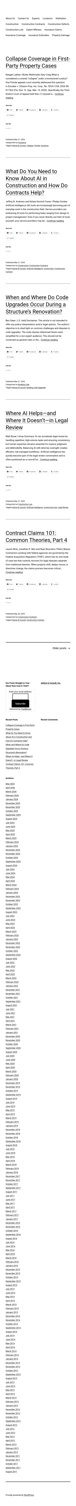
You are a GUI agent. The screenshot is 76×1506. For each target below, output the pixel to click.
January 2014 (12, 1359)
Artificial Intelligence (35, 269)
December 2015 (13, 1269)
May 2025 (10, 830)
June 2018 (10, 1153)
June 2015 (10, 1293)
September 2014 (13, 1328)
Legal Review (63, 507)
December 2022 (13, 943)
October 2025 (12, 811)
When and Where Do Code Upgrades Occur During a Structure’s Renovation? (37, 304)
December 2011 (13, 1456)
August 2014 (11, 1332)
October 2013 (12, 1370)
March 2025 (11, 838)
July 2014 (10, 1335)
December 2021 (13, 990)
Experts (36, 18)
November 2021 (13, 993)
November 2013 (13, 1367)
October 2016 (12, 1230)
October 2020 (12, 1044)
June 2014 (10, 1339)
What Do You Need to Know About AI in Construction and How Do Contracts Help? (19, 737)
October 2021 (12, 997)
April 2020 (10, 1067)
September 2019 (13, 1095)
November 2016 (13, 1227)
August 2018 (11, 1145)
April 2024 (10, 881)
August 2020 (11, 1052)
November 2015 (13, 1273)
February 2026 (12, 795)
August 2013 (11, 1378)
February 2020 (12, 1075)
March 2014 (11, 1351)
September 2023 (13, 908)
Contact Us (23, 18)
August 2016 (11, 1238)
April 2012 (10, 1440)
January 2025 (12, 846)
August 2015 (11, 1285)
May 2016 (10, 1250)
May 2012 (10, 1436)
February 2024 (12, 889)
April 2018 (10, 1161)
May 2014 (10, 1343)
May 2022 (10, 970)
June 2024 (10, 873)
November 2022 (13, 947)
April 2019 (10, 1114)
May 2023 (10, 923)
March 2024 (11, 885)
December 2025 (13, 803)
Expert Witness (33, 29)
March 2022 (11, 978)
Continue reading (55, 220)
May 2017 (10, 1203)
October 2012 (12, 1417)
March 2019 (11, 1118)
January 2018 (12, 1172)
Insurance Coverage (16, 35)
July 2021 (10, 1009)
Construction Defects (58, 24)
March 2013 (11, 1398)
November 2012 (13, 1413)
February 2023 (12, 935)
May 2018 (10, 1157)
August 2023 (11, 912)
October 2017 (12, 1184)
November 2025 (13, 807)
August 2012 (11, 1425)
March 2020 (11, 1071)
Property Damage (61, 35)
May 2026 (10, 784)
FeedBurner (26, 709)
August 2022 (11, 958)
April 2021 (10, 1021)
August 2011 (11, 1471)
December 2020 (13, 1036)
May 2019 (10, 1110)
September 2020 (13, 1048)
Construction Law (14, 29)
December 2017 (13, 1176)
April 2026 (10, 788)
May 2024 (10, 877)
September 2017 (13, 1188)
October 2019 (12, 1091)
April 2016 (10, 1254)
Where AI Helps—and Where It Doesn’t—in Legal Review (37, 420)
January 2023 (12, 939)
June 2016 (10, 1246)
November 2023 (13, 900)
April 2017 (10, 1207)
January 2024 (12, 892)
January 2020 (12, 1079)
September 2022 (13, 955)
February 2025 (12, 842)
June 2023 (10, 920)
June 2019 (10, 1106)
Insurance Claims (53, 29)
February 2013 (12, 1401)
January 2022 (12, 986)
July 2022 (10, 962)
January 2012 (12, 1452)
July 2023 (10, 916)
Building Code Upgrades (36, 388)
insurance (44, 146)
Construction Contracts (33, 24)
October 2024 (12, 857)
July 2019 (10, 1102)
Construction (12, 24)
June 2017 (10, 1199)
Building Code (23, 384)
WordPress (29, 1495)
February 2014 (12, 1355)
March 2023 (11, 931)
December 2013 (13, 1363)
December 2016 (13, 1223)
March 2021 (11, 1025)
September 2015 (13, 1281)
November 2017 (13, 1180)
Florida (37, 146)
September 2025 (13, 815)
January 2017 (12, 1219)
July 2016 (10, 1242)
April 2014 (10, 1347)
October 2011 (12, 1464)
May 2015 (10, 1297)
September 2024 (13, 861)
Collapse (30, 146)
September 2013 (13, 1374)
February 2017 (12, 1215)
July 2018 (10, 1149)
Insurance (22, 143)
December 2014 (13, 1316)
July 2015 (10, 1289)
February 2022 (12, 982)
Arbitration (60, 18)
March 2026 (11, 791)
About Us (10, 18)
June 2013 (10, 1386)
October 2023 (12, 904)
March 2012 (11, 1444)
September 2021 (13, 1001)
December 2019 (13, 1083)
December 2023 (13, 896)
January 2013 (12, 1405)
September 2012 (13, 1421)
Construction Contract (35, 620)
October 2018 (12, 1137)
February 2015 (12, 1308)
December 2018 (13, 1129)
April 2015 (10, 1300)
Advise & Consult (19, 146)
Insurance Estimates (39, 35)
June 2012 (10, 1433)
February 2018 (12, 1168)
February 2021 (12, 1028)
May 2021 (10, 1017)
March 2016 (11, 1258)
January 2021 (12, 1032)
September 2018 (13, 1141)
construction (49, 269)
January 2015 (12, 1312)
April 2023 (10, 927)
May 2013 (10, 1390)
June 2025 (10, 826)
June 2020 (10, 1060)
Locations (48, 18)
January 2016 (12, 1265)
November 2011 (13, 1460)
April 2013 (10, 1394)
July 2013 (10, 1382)
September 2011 (13, 1468)
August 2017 (11, 1192)
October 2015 (12, 1277)
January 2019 (12, 1126)
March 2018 (11, 1164)
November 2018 (13, 1133)
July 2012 (10, 1429)
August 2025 (11, 819)
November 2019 (13, 1087)
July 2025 (10, 823)
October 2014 (12, 1324)
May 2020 (10, 1063)
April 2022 (10, 974)
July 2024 (10, 869)
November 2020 (13, 1040)
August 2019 (11, 1098)
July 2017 (10, 1196)
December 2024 (13, 850)
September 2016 (13, 1234)
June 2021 (10, 1013)
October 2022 (12, 951)
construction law (50, 507)
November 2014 (13, 1320)
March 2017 (11, 1211)
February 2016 (12, 1262)
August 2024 (11, 865)
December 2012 (13, 1409)
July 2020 (10, 1056)
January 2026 (12, 799)
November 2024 (13, 854)
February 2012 (12, 1448)
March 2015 (11, 1304)
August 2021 (11, 1005)
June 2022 (10, 966)
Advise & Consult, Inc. (51, 683)
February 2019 (12, 1122)
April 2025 (10, 834)
